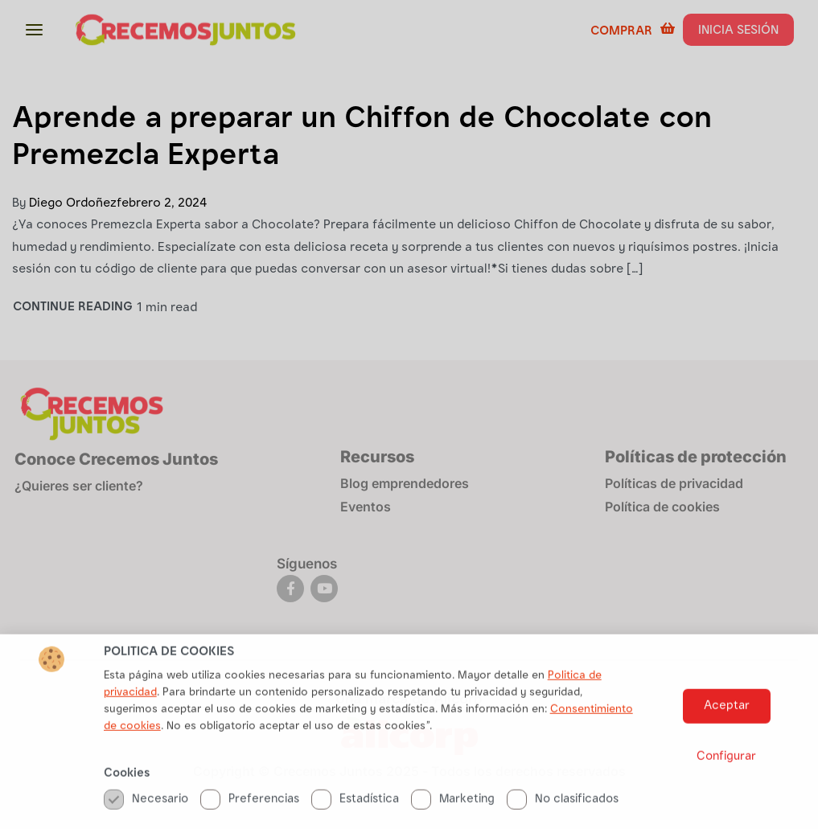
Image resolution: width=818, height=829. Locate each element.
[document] (409, 414)
